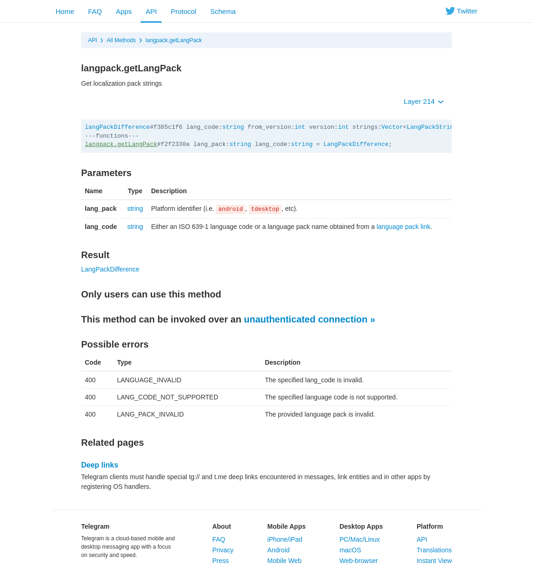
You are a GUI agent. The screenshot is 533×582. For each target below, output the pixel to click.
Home (65, 11)
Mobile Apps (286, 526)
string (233, 127)
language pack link (403, 226)
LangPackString (431, 127)
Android (278, 550)
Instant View (434, 560)
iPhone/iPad (285, 539)
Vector (392, 127)
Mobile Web (284, 560)
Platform (430, 526)
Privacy (223, 550)
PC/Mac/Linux (359, 539)
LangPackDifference (356, 144)
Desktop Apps (361, 526)
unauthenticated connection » (309, 319)
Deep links (99, 465)
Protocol (183, 11)
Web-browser (358, 560)
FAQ (95, 11)
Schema (222, 11)
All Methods (121, 40)
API (151, 11)
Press (220, 560)
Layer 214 (424, 101)
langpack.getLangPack (174, 40)
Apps (124, 11)
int (300, 127)
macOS (350, 550)
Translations (434, 550)
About (221, 526)
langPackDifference (117, 127)
